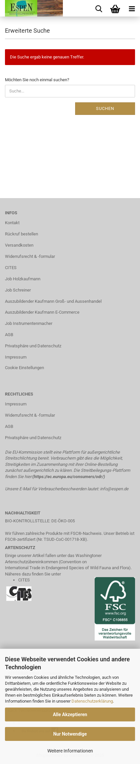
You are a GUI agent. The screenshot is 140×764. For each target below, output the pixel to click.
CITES (11, 267)
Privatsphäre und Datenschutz (33, 345)
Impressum (15, 357)
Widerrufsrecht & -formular (30, 256)
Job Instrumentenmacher (28, 323)
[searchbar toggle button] (98, 8)
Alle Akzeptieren (70, 714)
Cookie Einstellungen (24, 367)
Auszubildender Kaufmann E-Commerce (42, 312)
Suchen (105, 108)
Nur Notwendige (70, 734)
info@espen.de (114, 488)
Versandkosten (19, 245)
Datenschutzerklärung (92, 701)
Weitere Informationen (70, 750)
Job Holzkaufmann (22, 278)
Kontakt (12, 222)
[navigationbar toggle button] (131, 8)
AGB (9, 334)
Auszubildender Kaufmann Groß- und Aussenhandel (53, 301)
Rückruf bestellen (21, 233)
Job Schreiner (18, 290)
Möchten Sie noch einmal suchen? (37, 79)
